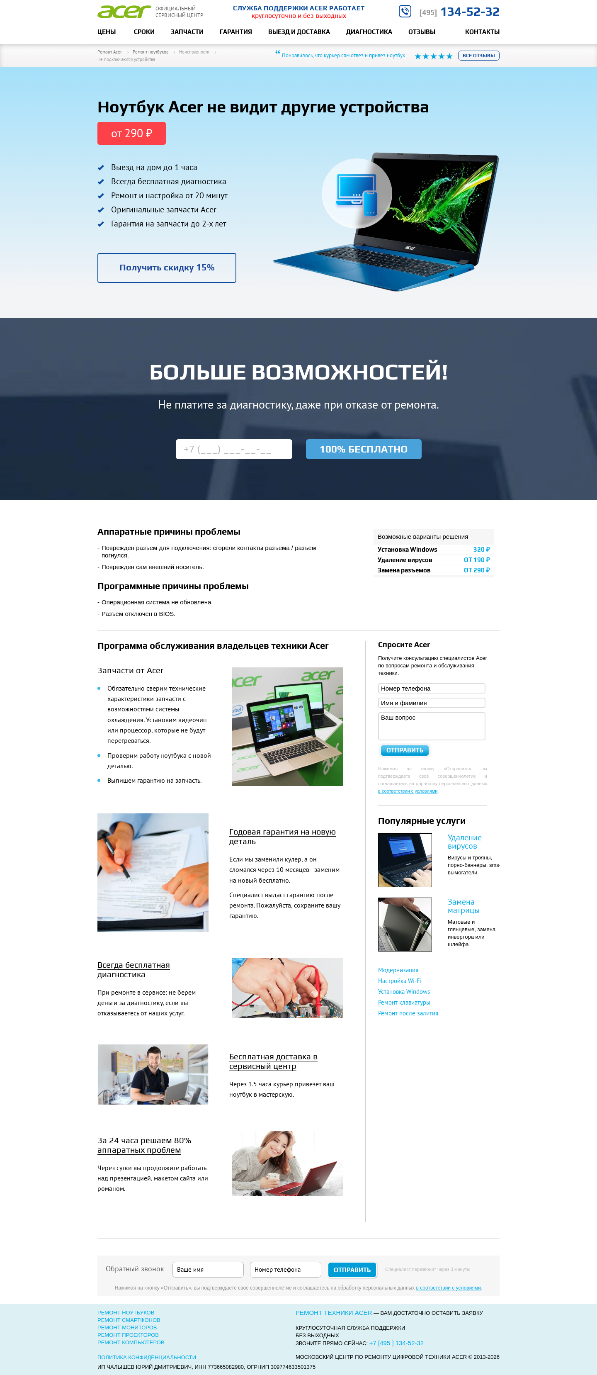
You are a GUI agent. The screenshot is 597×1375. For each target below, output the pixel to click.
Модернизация (398, 970)
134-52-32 (459, 11)
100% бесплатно (364, 449)
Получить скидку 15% (167, 267)
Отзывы (421, 31)
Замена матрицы (464, 905)
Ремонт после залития (408, 1013)
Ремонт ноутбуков (125, 1312)
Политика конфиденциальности (146, 1357)
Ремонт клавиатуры (404, 1002)
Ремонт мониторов (127, 1327)
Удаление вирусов (465, 841)
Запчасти (187, 31)
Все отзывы (479, 55)
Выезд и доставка (299, 31)
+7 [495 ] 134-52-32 (396, 1342)
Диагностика (369, 31)
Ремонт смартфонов (128, 1320)
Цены (106, 31)
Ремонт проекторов (128, 1335)
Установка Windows (404, 991)
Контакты (482, 31)
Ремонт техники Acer (334, 1312)
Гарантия (236, 31)
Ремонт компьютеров (131, 1342)
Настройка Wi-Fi (400, 981)
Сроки (144, 31)
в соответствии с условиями (407, 790)
